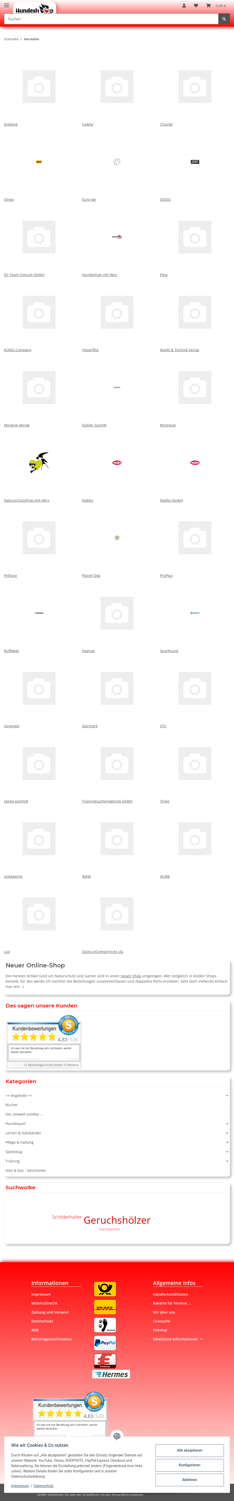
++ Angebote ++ (19, 1095)
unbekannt (39, 841)
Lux (39, 916)
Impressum (41, 1294)
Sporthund (195, 615)
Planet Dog (117, 540)
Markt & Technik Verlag (195, 314)
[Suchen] (111, 18)
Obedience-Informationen (175, 1339)
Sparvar (117, 615)
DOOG (195, 164)
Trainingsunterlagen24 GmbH (117, 766)
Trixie (195, 766)
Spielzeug (14, 1151)
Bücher (12, 1104)
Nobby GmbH (195, 465)
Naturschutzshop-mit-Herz (39, 465)
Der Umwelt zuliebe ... (24, 1114)
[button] (184, 6)
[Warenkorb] (216, 6)
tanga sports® (39, 766)
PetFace (39, 540)
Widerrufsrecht (44, 1303)
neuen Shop (131, 975)
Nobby (117, 465)
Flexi (195, 239)
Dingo (39, 164)
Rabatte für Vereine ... (172, 1303)
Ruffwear (39, 615)
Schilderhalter (67, 1217)
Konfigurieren (188, 1465)
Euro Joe (117, 164)
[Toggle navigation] (6, 3)
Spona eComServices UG (117, 916)
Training (13, 1161)
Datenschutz (42, 1321)
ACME (195, 841)
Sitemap (160, 1330)
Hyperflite (117, 314)
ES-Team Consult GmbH (39, 239)
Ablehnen (188, 1480)
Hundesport (16, 1123)
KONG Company (39, 314)
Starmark (117, 690)
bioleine (39, 89)
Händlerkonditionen (170, 1294)
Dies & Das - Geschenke (26, 1170)
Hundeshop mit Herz (117, 239)
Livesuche (161, 1321)
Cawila (117, 89)
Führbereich (109, 1229)
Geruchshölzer (117, 1219)
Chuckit (195, 89)
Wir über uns (164, 1312)
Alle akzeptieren (188, 1450)
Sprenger (39, 690)
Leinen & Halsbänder (23, 1132)
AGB (34, 1330)
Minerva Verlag (39, 390)
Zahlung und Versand (49, 1312)
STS (195, 690)
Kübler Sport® (117, 390)
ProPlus (195, 540)
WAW (117, 841)
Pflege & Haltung (20, 1142)
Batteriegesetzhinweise (51, 1339)
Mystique (195, 390)
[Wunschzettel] (196, 6)
